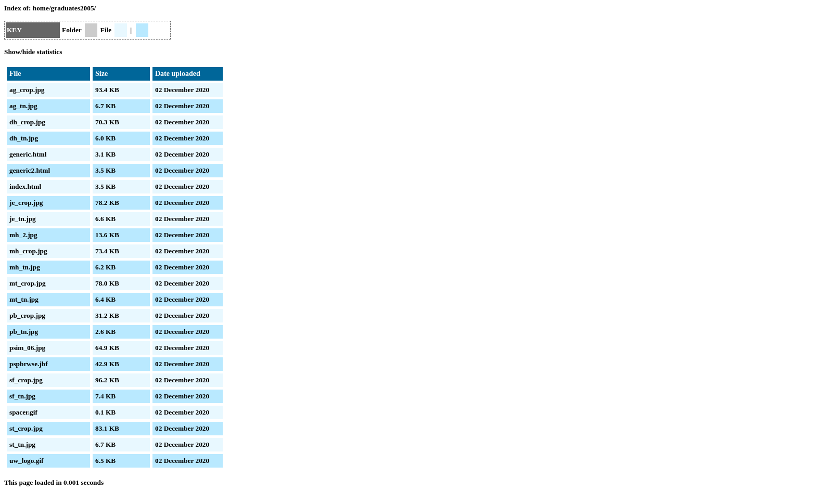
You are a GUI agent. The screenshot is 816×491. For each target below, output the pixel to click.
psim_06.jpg (27, 348)
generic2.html (29, 170)
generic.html (27, 154)
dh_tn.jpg (23, 138)
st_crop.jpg (26, 428)
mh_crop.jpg (28, 251)
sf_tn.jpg (22, 396)
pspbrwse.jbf (28, 364)
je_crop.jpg (26, 202)
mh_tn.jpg (24, 267)
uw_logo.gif (26, 460)
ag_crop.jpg (27, 90)
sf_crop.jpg (26, 380)
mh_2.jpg (23, 235)
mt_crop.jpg (27, 283)
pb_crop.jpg (27, 315)
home (41, 8)
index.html (25, 186)
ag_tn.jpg (23, 106)
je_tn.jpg (22, 219)
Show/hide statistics (33, 52)
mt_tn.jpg (24, 299)
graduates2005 (72, 8)
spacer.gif (23, 412)
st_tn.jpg (22, 444)
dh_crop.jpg (27, 122)
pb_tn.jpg (23, 331)
